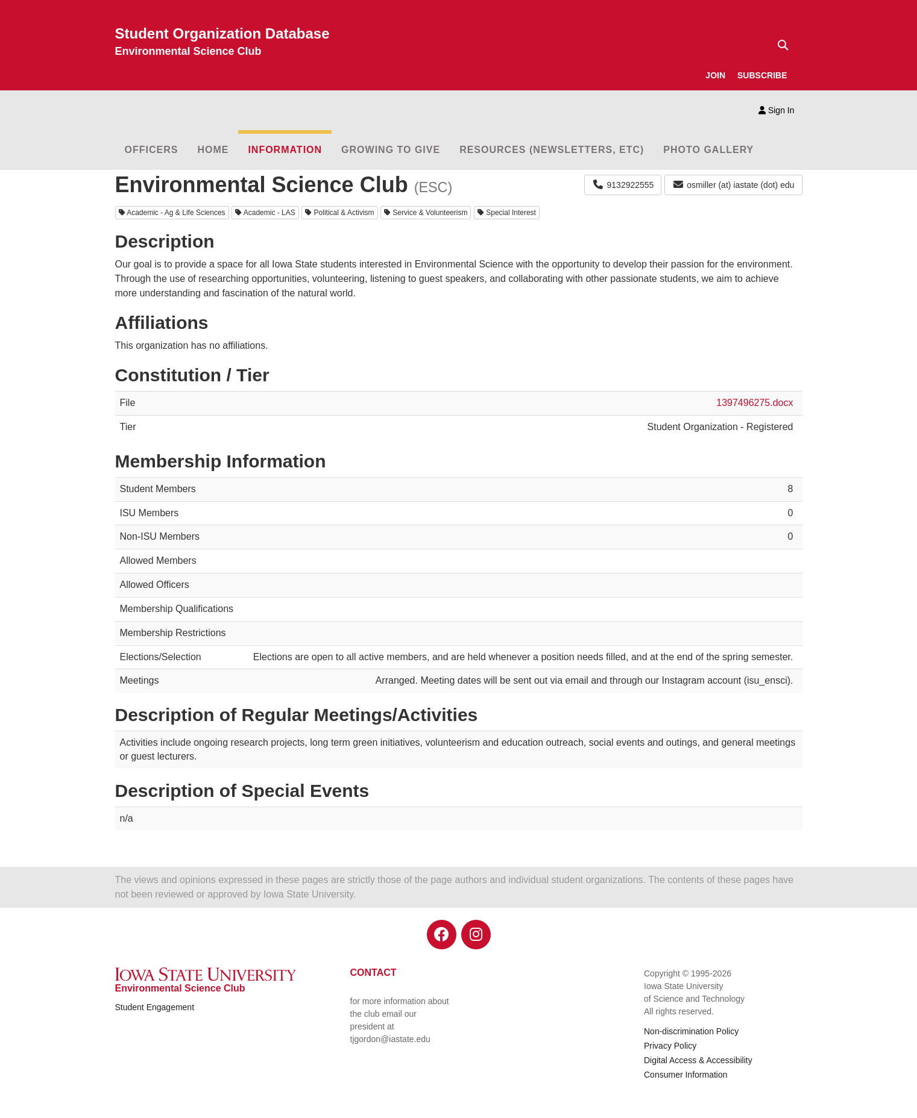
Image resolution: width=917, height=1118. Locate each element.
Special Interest (506, 212)
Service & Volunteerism (425, 212)
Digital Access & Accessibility (698, 1060)
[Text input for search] (779, 45)
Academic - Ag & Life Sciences (172, 212)
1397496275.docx (754, 403)
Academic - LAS (265, 212)
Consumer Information (686, 1074)
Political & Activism (339, 212)
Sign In (776, 110)
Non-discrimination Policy (691, 1031)
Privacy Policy (670, 1046)
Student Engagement (155, 1007)
